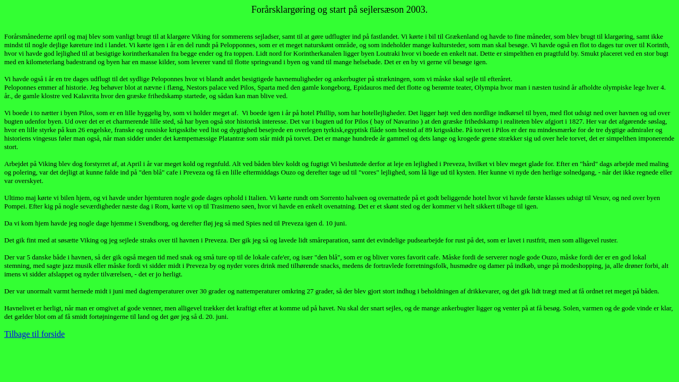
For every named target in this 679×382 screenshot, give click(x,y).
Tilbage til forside (34, 333)
